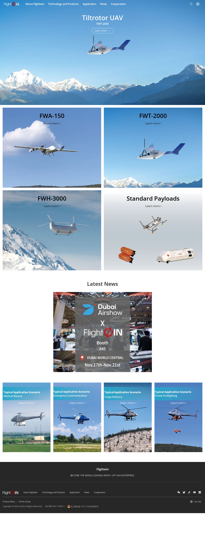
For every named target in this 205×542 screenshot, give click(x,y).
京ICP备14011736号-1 (55, 506)
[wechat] (178, 492)
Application (75, 492)
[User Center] (198, 4)
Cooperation (99, 492)
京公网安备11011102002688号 (82, 506)
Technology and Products (53, 492)
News (86, 492)
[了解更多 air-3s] (102, 30)
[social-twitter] (184, 492)
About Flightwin (30, 492)
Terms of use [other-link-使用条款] (25, 501)
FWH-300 (21, 94)
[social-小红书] (199, 492)
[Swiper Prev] (4, 50)
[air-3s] (102, 52)
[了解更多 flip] (52, 123)
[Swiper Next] (201, 50)
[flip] (52, 148)
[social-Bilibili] (194, 492)
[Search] (191, 4)
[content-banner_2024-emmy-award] (102, 332)
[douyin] (189, 492)
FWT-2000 (22, 89)
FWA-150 (21, 84)
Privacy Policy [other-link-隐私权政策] (9, 501)
